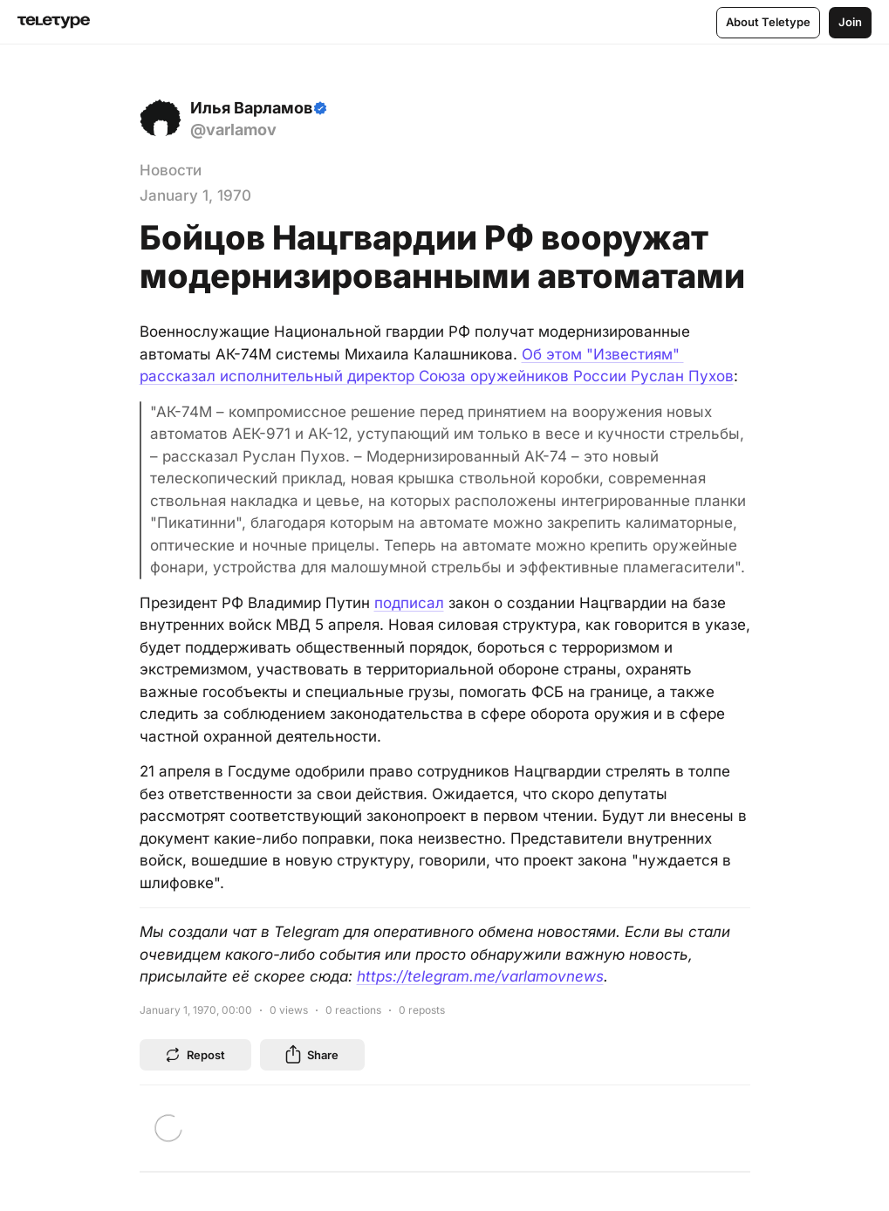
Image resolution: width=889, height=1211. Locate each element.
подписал (409, 603)
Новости (171, 170)
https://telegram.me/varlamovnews (480, 976)
